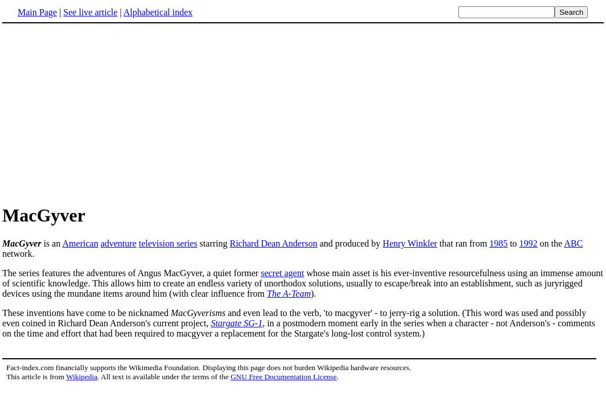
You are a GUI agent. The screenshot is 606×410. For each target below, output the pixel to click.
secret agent (282, 273)
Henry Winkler (410, 243)
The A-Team (289, 293)
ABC (573, 243)
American (80, 243)
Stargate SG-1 (237, 323)
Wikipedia (81, 376)
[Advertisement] (98, 113)
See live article (90, 12)
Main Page (37, 12)
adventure (118, 243)
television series (168, 243)
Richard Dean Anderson (274, 243)
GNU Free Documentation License (283, 376)
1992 (528, 243)
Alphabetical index (157, 12)
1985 (498, 243)
